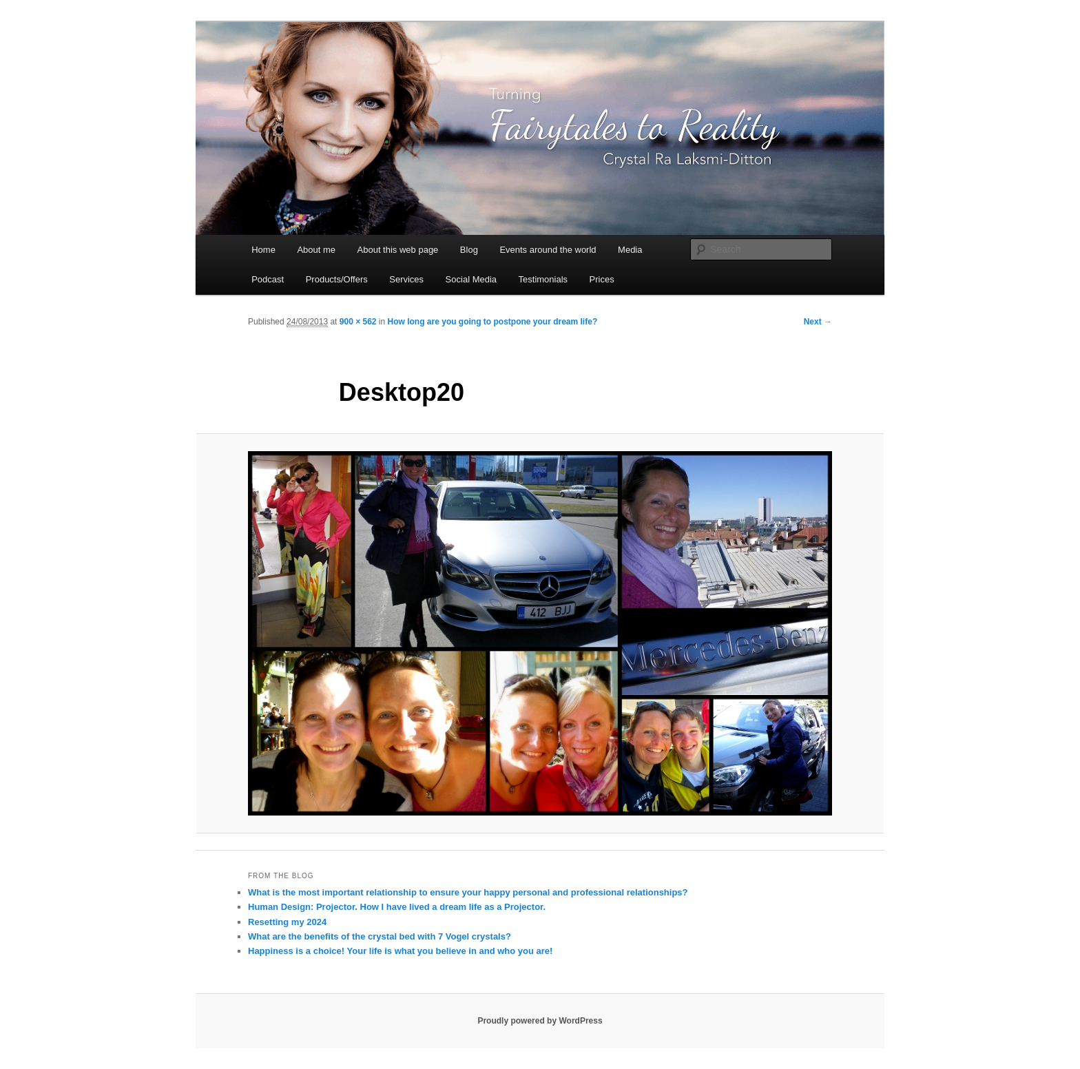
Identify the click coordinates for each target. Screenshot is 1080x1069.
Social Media (471, 279)
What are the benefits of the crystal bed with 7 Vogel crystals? (379, 936)
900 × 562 (358, 321)
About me (316, 250)
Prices (602, 279)
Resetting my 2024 (287, 922)
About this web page (398, 250)
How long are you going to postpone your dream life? (493, 321)
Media (630, 250)
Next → (818, 321)
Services (406, 279)
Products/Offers (337, 279)
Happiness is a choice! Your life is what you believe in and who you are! (400, 951)
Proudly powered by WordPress (539, 1021)
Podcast (267, 279)
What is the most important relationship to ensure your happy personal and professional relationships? (468, 892)
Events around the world (547, 250)
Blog (469, 250)
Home (263, 250)
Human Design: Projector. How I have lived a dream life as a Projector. (397, 907)
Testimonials (543, 279)
